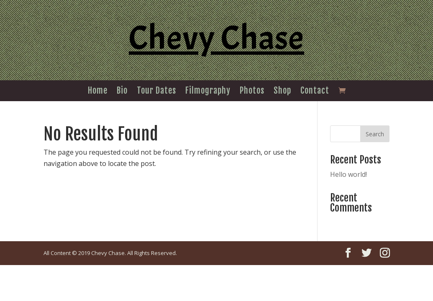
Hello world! (348, 174)
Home (98, 92)
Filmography (208, 92)
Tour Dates (156, 92)
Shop (282, 92)
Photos (252, 92)
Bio (122, 92)
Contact (314, 92)
